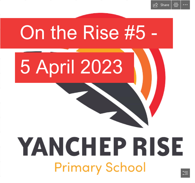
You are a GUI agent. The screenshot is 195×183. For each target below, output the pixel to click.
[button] (161, 4)
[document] (97, 91)
